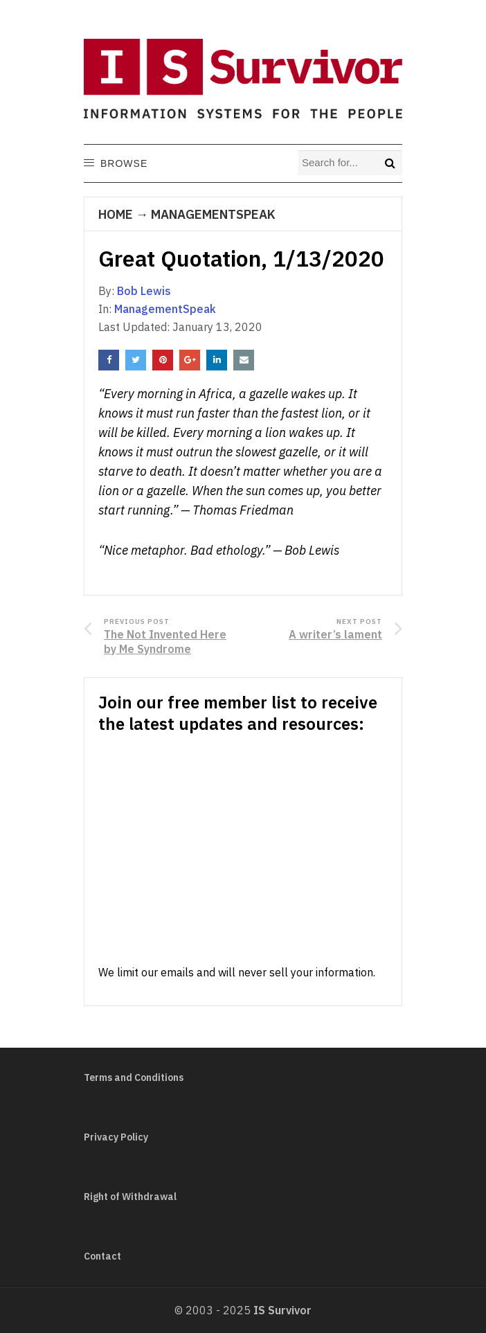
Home (115, 214)
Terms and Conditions (133, 1077)
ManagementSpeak (213, 214)
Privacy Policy (116, 1137)
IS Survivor (282, 1310)
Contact (102, 1256)
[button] (123, 163)
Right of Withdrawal (130, 1196)
